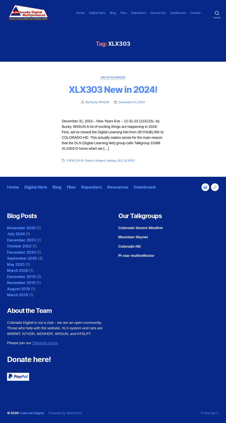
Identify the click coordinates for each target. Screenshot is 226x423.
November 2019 (21, 283)
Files (123, 13)
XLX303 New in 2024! (113, 89)
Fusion (89, 160)
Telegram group (45, 343)
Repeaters (138, 13)
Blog (113, 13)
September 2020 (22, 258)
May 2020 (16, 264)
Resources (158, 13)
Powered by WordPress (65, 413)
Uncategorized (113, 77)
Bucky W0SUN (99, 102)
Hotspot (100, 160)
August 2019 (18, 289)
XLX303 (129, 160)
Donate (195, 13)
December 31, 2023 (132, 102)
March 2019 (17, 295)
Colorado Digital (31, 413)
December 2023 (21, 240)
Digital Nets (97, 13)
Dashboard (178, 13)
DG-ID (80, 160)
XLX (120, 160)
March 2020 (17, 270)
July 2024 (16, 234)
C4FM (71, 160)
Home (80, 13)
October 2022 (19, 246)
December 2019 (21, 277)
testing (111, 160)
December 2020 (21, 252)
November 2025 (21, 228)
